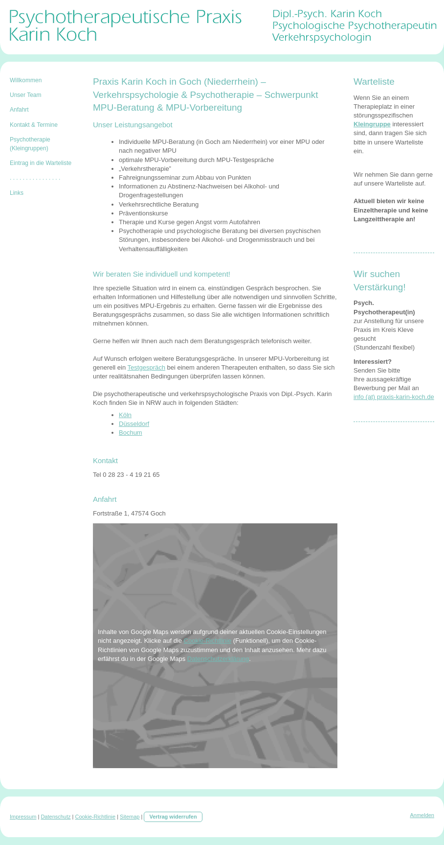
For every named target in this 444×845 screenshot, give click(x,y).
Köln (125, 415)
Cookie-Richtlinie (208, 640)
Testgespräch (146, 367)
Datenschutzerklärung (218, 658)
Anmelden (422, 815)
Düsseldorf (134, 423)
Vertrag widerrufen (173, 817)
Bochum (130, 432)
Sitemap (129, 817)
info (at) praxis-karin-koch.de (394, 396)
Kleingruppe (372, 124)
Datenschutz (55, 817)
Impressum (23, 817)
